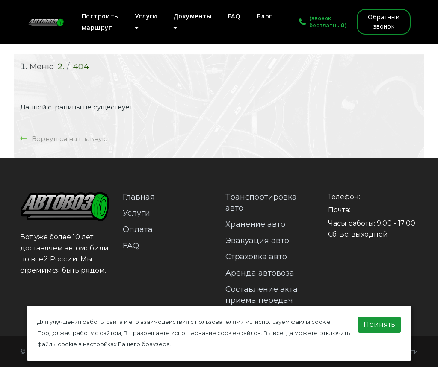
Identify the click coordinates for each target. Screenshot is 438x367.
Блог (264, 16)
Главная (139, 197)
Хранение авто (255, 224)
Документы (192, 21)
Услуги (146, 21)
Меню (42, 66)
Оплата (138, 229)
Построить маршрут (100, 22)
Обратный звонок (384, 21)
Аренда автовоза (259, 273)
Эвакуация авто (257, 240)
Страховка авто (256, 256)
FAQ (234, 16)
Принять (379, 324)
